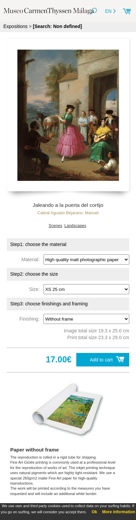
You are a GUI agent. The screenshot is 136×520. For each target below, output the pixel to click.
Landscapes (75, 225)
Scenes (55, 225)
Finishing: (30, 319)
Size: (35, 289)
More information (118, 512)
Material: (32, 259)
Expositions (15, 26)
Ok (94, 512)
